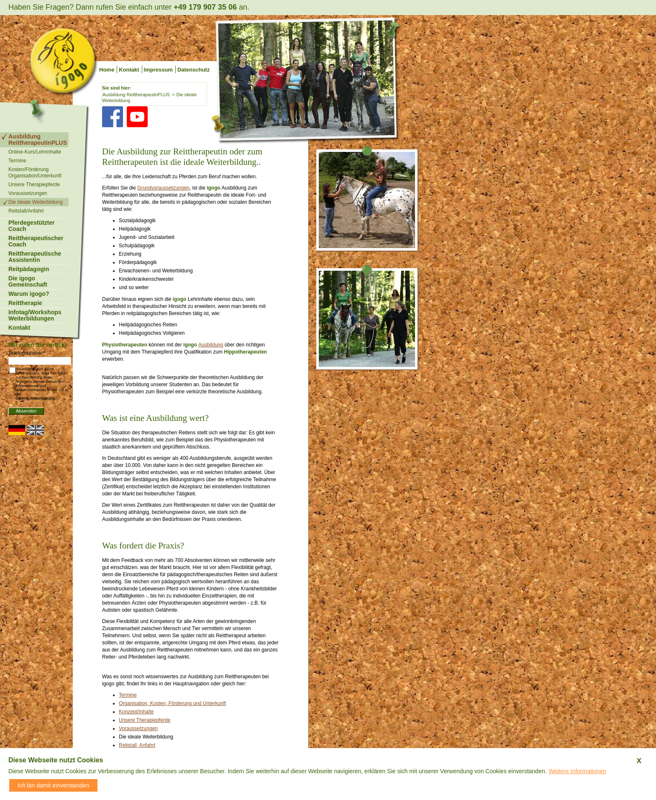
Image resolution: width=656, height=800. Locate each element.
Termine (128, 695)
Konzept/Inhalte (136, 712)
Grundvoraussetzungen (163, 188)
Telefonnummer (26, 353)
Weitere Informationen (577, 771)
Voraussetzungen (138, 728)
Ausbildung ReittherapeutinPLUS (136, 94)
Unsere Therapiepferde (144, 720)
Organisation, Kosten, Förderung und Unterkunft (172, 703)
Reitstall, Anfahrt (137, 745)
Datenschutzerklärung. (35, 398)
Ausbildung (210, 345)
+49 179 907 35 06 (205, 7)
